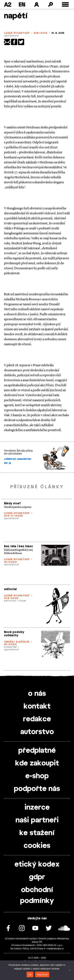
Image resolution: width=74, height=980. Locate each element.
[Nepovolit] (69, 970)
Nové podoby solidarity (14, 633)
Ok (30, 974)
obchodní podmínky (37, 895)
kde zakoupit (37, 763)
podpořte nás (37, 788)
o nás (37, 693)
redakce (37, 719)
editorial (10, 589)
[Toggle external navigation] (65, 4)
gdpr (37, 877)
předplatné (37, 750)
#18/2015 (41, 33)
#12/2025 (11, 598)
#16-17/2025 (13, 515)
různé (22, 600)
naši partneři (37, 820)
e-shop (37, 776)
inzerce (37, 807)
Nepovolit (42, 974)
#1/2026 (10, 562)
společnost (11, 35)
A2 (7, 4)
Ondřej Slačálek (17, 642)
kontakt (37, 706)
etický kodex (37, 864)
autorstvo (37, 732)
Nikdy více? (12, 503)
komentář (10, 647)
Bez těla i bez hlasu (18, 546)
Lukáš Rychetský (17, 33)
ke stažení (37, 833)
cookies (37, 845)
